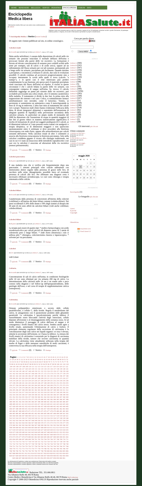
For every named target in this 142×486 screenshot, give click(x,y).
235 (64, 381)
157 (57, 371)
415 (32, 404)
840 (54, 456)
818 (45, 453)
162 (14, 374)
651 (57, 432)
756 (29, 446)
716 (23, 442)
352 (14, 397)
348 (61, 395)
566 (29, 423)
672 (64, 435)
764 (54, 446)
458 (48, 409)
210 (45, 378)
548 (32, 420)
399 (42, 402)
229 (45, 381)
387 (64, 399)
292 (64, 388)
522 (10, 418)
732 (14, 444)
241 (23, 383)
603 (26, 428)
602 (23, 428)
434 (32, 406)
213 (54, 378)
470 (26, 411)
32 (22, 359)
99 (55, 364)
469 (23, 411)
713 (14, 442)
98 (53, 364)
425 (64, 404)
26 (67, 357)
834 (36, 456)
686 (48, 437)
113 (39, 366)
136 (51, 369)
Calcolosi (12, 249)
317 (23, 392)
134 (45, 369)
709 (61, 439)
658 (20, 435)
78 (67, 362)
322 (39, 392)
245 (36, 383)
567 (32, 423)
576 (61, 423)
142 (10, 371)
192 (48, 376)
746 (57, 444)
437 (42, 406)
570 (42, 423)
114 (42, 366)
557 (61, 420)
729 (64, 442)
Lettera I (73, 82)
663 (36, 435)
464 (67, 409)
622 (26, 430)
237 (10, 383)
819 (48, 453)
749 (67, 444)
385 (57, 399)
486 (17, 413)
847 (20, 458)
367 (61, 397)
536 (54, 418)
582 (20, 425)
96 (48, 364)
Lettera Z (73, 122)
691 (64, 437)
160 (67, 371)
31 (20, 359)
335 (20, 395)
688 (54, 437)
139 (61, 369)
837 (45, 456)
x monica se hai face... (78, 133)
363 (48, 397)
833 (32, 456)
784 (57, 449)
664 (39, 435)
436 (39, 406)
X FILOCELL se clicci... (78, 138)
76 (63, 362)
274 (67, 385)
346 (54, 395)
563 (20, 423)
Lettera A (73, 63)
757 (32, 446)
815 (35, 453)
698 (26, 439)
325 (48, 392)
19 (51, 357)
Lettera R (73, 103)
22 (58, 357)
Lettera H (73, 79)
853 (39, 458)
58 (22, 362)
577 (64, 423)
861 (64, 458)
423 (57, 404)
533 (45, 418)
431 (23, 406)
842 (61, 456)
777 (36, 449)
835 (39, 456)
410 (17, 404)
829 (20, 456)
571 (45, 423)
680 (29, 437)
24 (62, 357)
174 (51, 374)
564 (23, 423)
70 (49, 362)
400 (45, 402)
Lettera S (73, 105)
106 (17, 366)
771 (17, 449)
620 (20, 430)
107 (20, 366)
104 (11, 366)
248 (45, 383)
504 (14, 416)
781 (48, 449)
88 (30, 364)
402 (51, 402)
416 (35, 404)
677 (20, 437)
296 (17, 390)
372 (17, 399)
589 (42, 425)
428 (14, 406)
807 (10, 453)
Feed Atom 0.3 (84, 231)
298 (23, 390)
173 (48, 374)
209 (42, 378)
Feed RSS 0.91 (84, 229)
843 (64, 456)
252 (57, 383)
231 (51, 381)
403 (54, 402)
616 (67, 428)
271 (57, 385)
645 (39, 432)
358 (32, 397)
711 (67, 439)
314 (14, 392)
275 (10, 388)
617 (10, 430)
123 (10, 369)
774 (26, 449)
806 (67, 451)
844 (67, 456)
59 (24, 362)
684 (42, 437)
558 (64, 420)
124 (14, 369)
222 (23, 381)
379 (39, 399)
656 (14, 435)
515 (48, 416)
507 (23, 416)
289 (54, 388)
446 (10, 409)
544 (20, 420)
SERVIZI (45, 8)
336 (23, 395)
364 (51, 397)
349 (64, 395)
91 (37, 364)
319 (29, 392)
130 (32, 369)
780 (45, 449)
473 (36, 411)
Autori (72, 208)
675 (14, 437)
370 (10, 399)
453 (32, 409)
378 (36, 399)
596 (64, 425)
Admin (11, 27)
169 (36, 374)
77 (65, 362)
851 (32, 458)
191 (45, 376)
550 (39, 420)
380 (42, 399)
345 (51, 395)
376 (29, 399)
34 (26, 359)
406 (64, 402)
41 (42, 359)
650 (54, 432)
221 (20, 381)
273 (64, 385)
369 (67, 397)
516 (51, 416)
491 (32, 413)
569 (39, 423)
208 (39, 378)
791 (20, 451)
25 (65, 357)
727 (57, 442)
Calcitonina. (13, 300)
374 (23, 399)
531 (39, 418)
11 (33, 357)
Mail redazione (73, 477)
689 (57, 437)
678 (23, 437)
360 (39, 397)
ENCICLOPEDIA (69, 8)
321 (36, 392)
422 (54, 404)
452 (29, 409)
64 (35, 362)
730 (67, 442)
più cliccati (94, 126)
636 (10, 432)
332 (10, 395)
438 (45, 406)
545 (23, 420)
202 (20, 378)
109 (26, 366)
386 (61, 399)
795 (32, 451)
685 (45, 437)
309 (57, 390)
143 (14, 371)
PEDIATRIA (56, 8)
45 (51, 359)
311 (64, 390)
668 (51, 435)
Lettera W (73, 115)
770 (14, 449)
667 (48, 435)
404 (57, 402)
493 (39, 413)
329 (61, 392)
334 (17, 395)
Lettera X (73, 117)
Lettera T (73, 108)
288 (51, 388)
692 (67, 437)
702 (39, 439)
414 (29, 404)
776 (32, 449)
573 (51, 423)
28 (13, 359)
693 (10, 439)
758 (36, 446)
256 (10, 385)
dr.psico (13, 161)
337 (26, 395)
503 (10, 416)
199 (10, 378)
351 (10, 397)
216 (64, 378)
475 (42, 411)
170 (39, 374)
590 (45, 425)
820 (51, 453)
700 (32, 439)
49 (60, 359)
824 (64, 453)
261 (26, 385)
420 (48, 404)
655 (10, 435)
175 (54, 374)
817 (42, 453)
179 (67, 374)
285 (42, 388)
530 (36, 418)
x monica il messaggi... (78, 143)
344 (48, 395)
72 (53, 362)
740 (39, 444)
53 (10, 362)
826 (10, 456)
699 (29, 439)
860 (61, 458)
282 (32, 388)
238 (14, 383)
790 (17, 451)
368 (64, 397)
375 (26, 399)
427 (10, 406)
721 (39, 442)
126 (20, 369)
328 (57, 392)
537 (57, 418)
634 (64, 430)
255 (67, 383)
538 (61, 418)
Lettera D (73, 70)
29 (15, 359)
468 (20, 411)
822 (57, 453)
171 (42, 374)
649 (51, 432)
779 (42, 449)
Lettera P (73, 98)
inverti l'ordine (41, 37)
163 (17, 374)
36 (31, 359)
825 (67, 453)
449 (20, 409)
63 (33, 362)
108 (23, 366)
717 (26, 442)
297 (20, 390)
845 (14, 458)
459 (51, 409)
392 (20, 402)
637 (14, 432)
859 (57, 458)
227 (39, 381)
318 (26, 392)
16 (44, 357)
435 (36, 406)
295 (14, 390)
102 (64, 364)
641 (26, 432)
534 (48, 418)
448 (17, 409)
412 (23, 404)
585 (29, 425)
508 (26, 416)
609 (45, 428)
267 (45, 385)
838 (48, 456)
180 (10, 376)
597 (67, 425)
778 (39, 449)
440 (51, 406)
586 (32, 425)
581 (17, 425)
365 (54, 397)
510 (32, 416)
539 (64, 418)
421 (51, 404)
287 (48, 388)
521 (67, 416)
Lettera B (73, 65)
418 (42, 404)
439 (48, 406)
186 (29, 376)
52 (67, 359)
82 (17, 364)
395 (29, 402)
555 (54, 420)
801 (51, 451)
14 (40, 357)
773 (23, 449)
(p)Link (13, 150)
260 (23, 385)
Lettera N (73, 94)
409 (14, 404)
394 (26, 402)
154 (48, 371)
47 (56, 359)
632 (57, 430)
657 (17, 435)
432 (26, 406)
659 (23, 435)
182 (17, 376)
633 (61, 430)
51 (65, 359)
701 (36, 439)
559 (67, 420)
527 (26, 418)
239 (17, 383)
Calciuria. (12, 268)
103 (67, 364)
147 (26, 371)
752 (17, 446)
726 (54, 442)
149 (32, 371)
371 (14, 399)
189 (39, 376)
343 (45, 395)
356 (26, 397)
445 (67, 406)
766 (61, 446)
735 (23, 444)
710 (64, 439)
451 (26, 409)
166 (26, 374)
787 (67, 449)
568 (36, 423)
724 (48, 442)
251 (54, 383)
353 (17, 397)
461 (57, 409)
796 (36, 451)
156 (54, 371)
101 (61, 364)
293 (67, 388)
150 (36, 371)
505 (17, 416)
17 (46, 357)
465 (10, 411)
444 (64, 406)
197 (64, 376)
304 (42, 390)
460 (54, 409)
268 (48, 385)
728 (61, 442)
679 (26, 437)
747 (61, 444)
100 (58, 364)
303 (39, 390)
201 (17, 378)
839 (51, 456)
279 (23, 388)
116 (48, 366)
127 (23, 369)
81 (14, 364)
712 (10, 442)
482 (64, 411)
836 (42, 456)
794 (29, 451)
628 (45, 430)
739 (36, 444)
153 (45, 371)
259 (20, 385)
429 (17, 406)
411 (20, 404)
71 (51, 362)
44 (49, 359)
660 (26, 435)
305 (45, 390)
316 (20, 392)
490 (29, 413)
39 (38, 359)
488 (23, 413)
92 (39, 364)
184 (23, 376)
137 (54, 369)
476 (45, 411)
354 (20, 397)
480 (57, 411)
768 (67, 446)
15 (42, 357)
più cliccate (94, 197)
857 (51, 458)
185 (26, 376)
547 (29, 420)
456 (42, 409)
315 (17, 392)
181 (14, 376)
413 (26, 404)
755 (26, 446)
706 (51, 439)
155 (51, 371)
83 (19, 364)
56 (17, 362)
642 (29, 432)
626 (39, 430)
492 (36, 413)
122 (67, 366)
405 (61, 402)
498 (54, 413)
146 (23, 371)
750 (10, 446)
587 (36, 425)
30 (17, 359)
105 (14, 366)
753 (20, 446)
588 (39, 425)
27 (10, 359)
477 (48, 411)
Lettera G (73, 77)
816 (39, 453)
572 (48, 423)
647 (45, 432)
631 (54, 430)
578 (67, 423)
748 (64, 444)
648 (48, 432)
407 (67, 402)
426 (67, 404)
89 (32, 364)
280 (26, 388)
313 (10, 392)
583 (23, 425)
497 (51, 413)
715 (20, 442)
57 (20, 362)
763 (51, 446)
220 (17, 381)
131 (36, 369)
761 (45, 446)
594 (57, 425)
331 (67, 392)
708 (57, 439)
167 (29, 374)
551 (42, 420)
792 (23, 451)
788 (10, 451)
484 (10, 413)
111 (33, 366)
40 (40, 359)
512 (39, 416)
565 (26, 423)
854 (42, 458)
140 (64, 369)
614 (60, 428)
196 (61, 376)
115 (45, 366)
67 (42, 362)
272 (61, 385)
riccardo (13, 52)
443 (61, 406)
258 (17, 385)
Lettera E (73, 72)
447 (14, 409)
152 (42, 371)
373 (20, 399)
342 (42, 395)
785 (61, 449)
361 (42, 397)
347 (57, 395)
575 (57, 423)
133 (42, 369)
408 (10, 404)
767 (64, 446)
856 (48, 458)
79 (10, 364)
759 (39, 446)
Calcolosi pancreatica (17, 157)
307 (51, 390)
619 (17, 430)
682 (36, 437)
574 (54, 423)
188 (36, 376)
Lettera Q (73, 101)
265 (39, 385)
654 (67, 432)
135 (48, 369)
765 (57, 446)
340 (36, 395)
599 (14, 428)
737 (29, 444)
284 (39, 388)
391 (17, 402)
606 (36, 428)
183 (20, 376)
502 (67, 413)
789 (14, 451)
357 (29, 397)
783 (54, 449)
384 (54, 399)
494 (42, 413)
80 (12, 364)
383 (51, 399)
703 (42, 439)
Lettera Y (73, 119)
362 (45, 397)
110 (30, 366)
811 (23, 453)
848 (23, 458)
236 (67, 381)
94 (44, 364)
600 (17, 428)
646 (42, 432)
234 (61, 381)
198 (67, 376)
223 (26, 381)
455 (39, 409)
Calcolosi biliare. (15, 190)
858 (54, 458)
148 (29, 371)
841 (57, 456)
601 (20, 428)
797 (39, 451)
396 (32, 402)
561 (14, 423)
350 (67, 395)
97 (51, 364)
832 (29, 456)
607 (39, 428)
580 (14, 425)
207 (36, 378)
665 (42, 435)
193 (51, 376)
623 (29, 430)
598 (10, 428)
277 (17, 388)
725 (51, 442)
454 (36, 409)
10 (31, 357)
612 (54, 428)
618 (14, 430)
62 (31, 362)
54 (13, 362)
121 (63, 366)
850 (29, 458)
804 (61, 451)
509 (29, 416)
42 (44, 359)
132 (39, 369)
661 (29, 435)
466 (14, 411)
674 (10, 437)
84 (21, 364)
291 (61, 388)
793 (26, 451)
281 (29, 388)
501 (64, 413)
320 (32, 392)
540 (67, 418)
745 (54, 444)
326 (51, 392)
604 (29, 428)
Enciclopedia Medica (18, 37)
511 (36, 416)
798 (42, 451)
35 (29, 359)
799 (45, 451)
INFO (89, 8)
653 (64, 432)
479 (54, 411)
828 (17, 456)
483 (67, 411)
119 (57, 366)
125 (17, 369)
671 (61, 435)
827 (14, 456)
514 (45, 416)
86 (26, 364)
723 (45, 442)
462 (61, 409)
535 (51, 418)
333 (14, 395)
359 (36, 397)
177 (61, 374)
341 (39, 395)
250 (51, 383)
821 (54, 453)
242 (26, 383)
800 (48, 451)
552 (45, 420)
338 (29, 395)
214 (57, 378)
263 (32, 385)
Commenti (23, 150)
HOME (14, 8)
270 (54, 385)
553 (48, 420)
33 (24, 359)
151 (39, 371)
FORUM (81, 8)
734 (20, 444)
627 (42, 430)
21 (55, 357)
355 (23, 397)
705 (48, 439)
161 (10, 374)
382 (48, 399)
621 (23, 430)
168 (32, 374)
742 (45, 444)
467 (17, 411)
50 (63, 359)
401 (48, 402)
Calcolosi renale (15, 48)
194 (54, 376)
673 (67, 435)
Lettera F (73, 75)
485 (14, 413)
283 (36, 388)
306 (48, 390)
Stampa (47, 150)
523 (14, 418)
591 (48, 425)
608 (42, 428)
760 (42, 446)
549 (36, 420)
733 (17, 444)
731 (10, 444)
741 (42, 444)
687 (51, 437)
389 (10, 402)
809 (17, 453)
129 (29, 369)
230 (48, 381)
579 (10, 425)
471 (29, 411)
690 (61, 437)
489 (26, 413)
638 (17, 432)
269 (51, 385)
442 (57, 406)
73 (56, 362)
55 (15, 362)
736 (26, 444)
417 (39, 404)
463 (64, 409)
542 (14, 420)
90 (35, 364)
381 (45, 399)
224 (29, 381)
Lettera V (73, 112)
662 (32, 435)
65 (38, 362)
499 (57, 413)
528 (29, 418)
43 (47, 359)
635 (67, 430)
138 (57, 369)
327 (54, 392)
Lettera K (73, 86)
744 (51, 444)
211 (48, 378)
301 (32, 390)
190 (42, 376)
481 (61, 411)
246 (39, 383)
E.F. (12, 253)
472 (32, 411)
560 (10, 423)
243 (29, 383)
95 (46, 364)
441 (54, 406)
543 (17, 420)
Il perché (73, 211)
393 (23, 402)
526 (23, 418)
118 (54, 366)
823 (60, 453)
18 (49, 357)
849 (26, 458)
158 (61, 371)
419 (45, 404)
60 (26, 362)
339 (32, 395)
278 (20, 388)
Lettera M (73, 91)
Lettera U (73, 110)
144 (17, 371)
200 (14, 378)
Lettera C (38, 52)
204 (26, 378)
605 (32, 428)
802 (54, 451)
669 (54, 435)
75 (60, 362)
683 (39, 437)
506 (20, 416)
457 (45, 409)
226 (36, 381)
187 (32, 376)
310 (61, 390)
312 (67, 390)
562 (17, 423)
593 (54, 425)
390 (14, 402)
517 (54, 416)
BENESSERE (24, 8)
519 (60, 416)
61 (29, 362)
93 (41, 364)
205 (29, 378)
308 (54, 390)
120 (60, 366)
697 (23, 439)
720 (36, 442)
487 (20, 413)
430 (20, 406)
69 (47, 362)
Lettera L (73, 89)
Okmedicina (74, 222)
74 (58, 362)
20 (53, 357)
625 (36, 430)
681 (32, 437)
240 (20, 383)
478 (51, 411)
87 (28, 364)
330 (64, 392)
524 (17, 418)
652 (61, 432)
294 (10, 390)
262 (29, 385)
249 (48, 383)
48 (58, 359)
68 (44, 362)
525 (20, 418)
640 (23, 432)
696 (20, 439)
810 (20, 453)
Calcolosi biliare (15, 219)
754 (23, 446)
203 (23, 378)
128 (26, 369)
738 (32, 444)
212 (51, 378)
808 (14, 453)
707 (54, 439)
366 (57, 397)
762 (48, 446)
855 (45, 458)
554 (51, 420)
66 (40, 362)
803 (57, 451)
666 (45, 435)
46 (53, 359)
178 (64, 374)
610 (48, 428)
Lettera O (73, 96)
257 (14, 385)
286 (45, 388)
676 (17, 437)
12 (35, 357)
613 (57, 428)
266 (42, 385)
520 (64, 416)
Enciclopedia (74, 192)
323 (42, 392)
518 (57, 416)
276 (14, 388)
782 (51, 449)
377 (32, 399)
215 (60, 378)
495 (45, 413)
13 (37, 357)
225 (32, 381)
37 (33, 359)
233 (57, 381)
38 (35, 359)
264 (36, 385)
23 (60, 357)
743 (48, 444)
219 (14, 381)
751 (14, 446)
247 (42, 383)
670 (57, 435)
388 (67, 399)
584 (26, 425)
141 (67, 369)
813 (29, 453)
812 (26, 453)
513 (42, 416)
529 (32, 418)
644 (36, 432)
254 (64, 383)
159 (64, 371)
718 (29, 442)
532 (42, 418)
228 (42, 381)
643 (32, 432)
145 (20, 371)
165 (23, 374)
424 (60, 404)
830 (23, 456)
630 (51, 430)
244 (32, 383)
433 (29, 406)
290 (57, 388)
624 (32, 430)
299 (26, 390)
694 (14, 439)
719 (32, 442)
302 (36, 390)
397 (36, 402)
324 (45, 392)
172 (45, 374)
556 (57, 420)
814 (32, 453)
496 (48, 413)
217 (67, 378)
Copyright (73, 213)
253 (61, 383)
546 (26, 420)
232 (54, 381)
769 (10, 449)
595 (61, 425)
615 (64, 428)
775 (29, 449)
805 (64, 451)
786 (64, 449)
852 (36, 458)
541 (10, 420)
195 (57, 376)
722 (42, 442)
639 (20, 432)
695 (17, 439)
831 (26, 456)
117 (51, 366)
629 (48, 430)
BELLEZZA (35, 8)
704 (45, 439)
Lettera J (73, 84)
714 (17, 442)
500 (61, 413)
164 (20, 374)
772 (20, 449)
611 (51, 428)
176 (57, 374)
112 (36, 366)
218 (10, 381)
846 (17, 458)
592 (51, 425)
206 (32, 378)
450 (23, 409)
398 (39, 402)
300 (29, 390)
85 (23, 364)
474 (39, 411)
